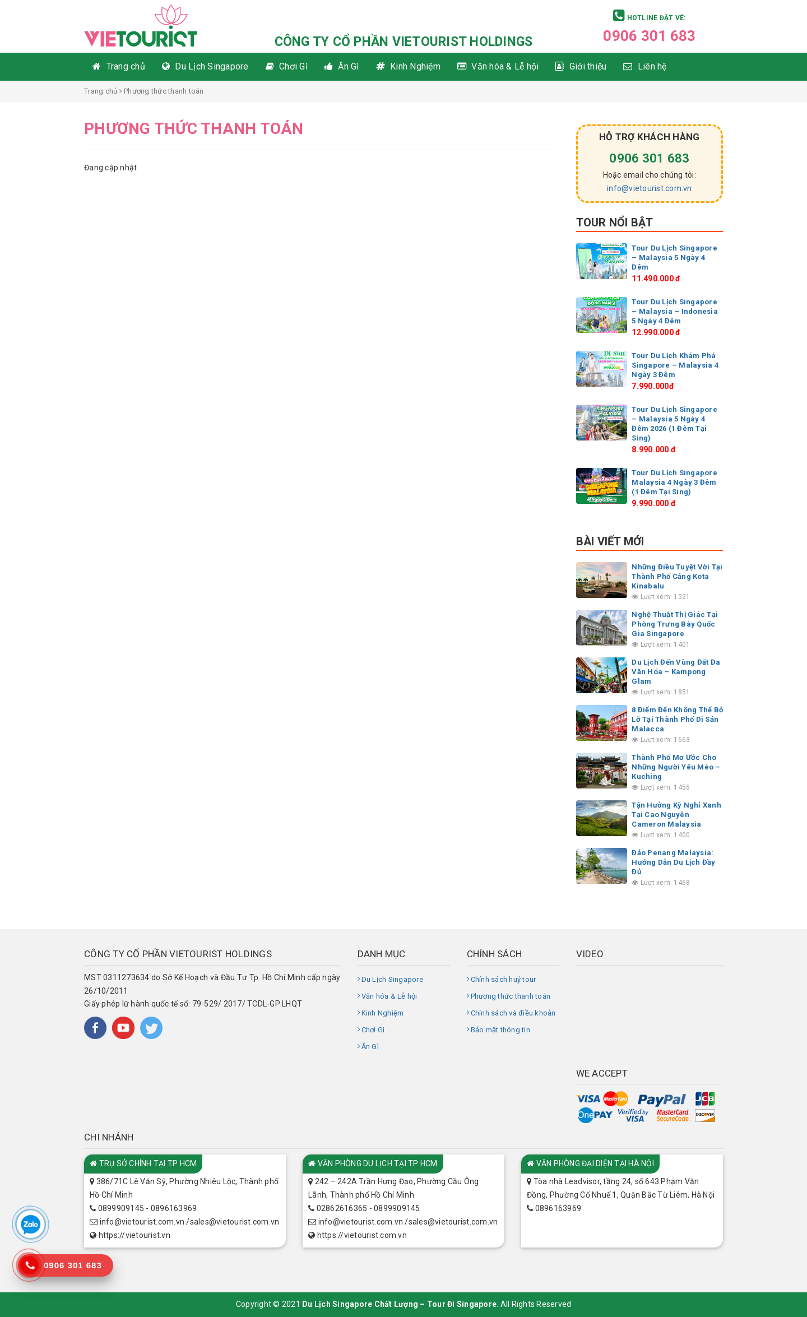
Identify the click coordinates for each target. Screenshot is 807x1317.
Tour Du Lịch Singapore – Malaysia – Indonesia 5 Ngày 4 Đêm (675, 311)
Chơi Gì (373, 1030)
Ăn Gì (370, 1046)
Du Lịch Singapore (392, 979)
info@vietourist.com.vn (649, 188)
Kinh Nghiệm (382, 1013)
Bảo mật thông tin (500, 1030)
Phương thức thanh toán (511, 996)
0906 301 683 (649, 35)
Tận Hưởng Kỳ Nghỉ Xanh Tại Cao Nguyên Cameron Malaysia (676, 814)
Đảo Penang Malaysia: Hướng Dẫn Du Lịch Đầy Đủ (673, 862)
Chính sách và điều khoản (513, 1013)
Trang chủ (100, 91)
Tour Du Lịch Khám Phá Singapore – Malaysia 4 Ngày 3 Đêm (675, 365)
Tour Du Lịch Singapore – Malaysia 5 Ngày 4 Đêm (674, 257)
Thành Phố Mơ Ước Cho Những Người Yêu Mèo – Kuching (676, 767)
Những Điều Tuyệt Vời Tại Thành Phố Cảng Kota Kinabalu (677, 576)
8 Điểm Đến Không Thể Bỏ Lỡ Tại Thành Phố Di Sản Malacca (677, 719)
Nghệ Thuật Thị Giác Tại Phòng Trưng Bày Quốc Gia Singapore (675, 624)
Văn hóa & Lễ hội (389, 996)
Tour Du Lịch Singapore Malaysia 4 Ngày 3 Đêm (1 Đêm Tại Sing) (674, 482)
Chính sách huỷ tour (503, 979)
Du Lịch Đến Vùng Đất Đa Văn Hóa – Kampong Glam (676, 671)
